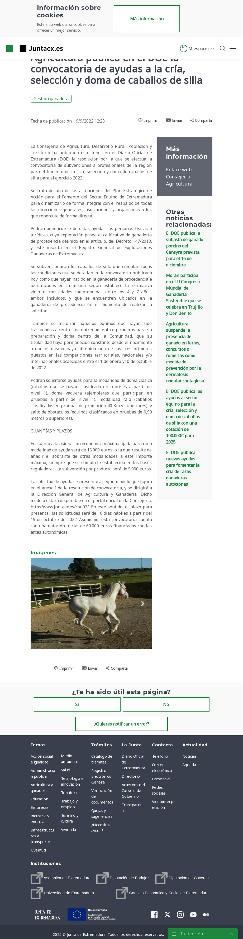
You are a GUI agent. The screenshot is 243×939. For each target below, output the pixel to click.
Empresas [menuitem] (40, 807)
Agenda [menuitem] (189, 764)
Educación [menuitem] (39, 798)
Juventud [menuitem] (38, 850)
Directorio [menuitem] (131, 776)
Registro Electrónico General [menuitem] (101, 776)
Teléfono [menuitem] (160, 756)
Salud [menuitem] (65, 769)
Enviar (174, 120)
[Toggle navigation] (70, 48)
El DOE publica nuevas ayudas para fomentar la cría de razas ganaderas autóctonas (182, 468)
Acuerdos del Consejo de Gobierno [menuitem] (133, 790)
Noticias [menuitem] (189, 756)
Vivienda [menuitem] (68, 829)
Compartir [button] (201, 120)
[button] (197, 48)
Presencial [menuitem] (161, 778)
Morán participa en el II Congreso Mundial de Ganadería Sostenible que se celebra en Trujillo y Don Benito (184, 294)
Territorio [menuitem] (70, 792)
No (166, 704)
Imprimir (148, 120)
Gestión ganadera (51, 98)
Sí (77, 704)
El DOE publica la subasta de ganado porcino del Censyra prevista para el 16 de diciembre (184, 249)
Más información (147, 19)
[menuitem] (60, 878)
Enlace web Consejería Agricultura (179, 176)
